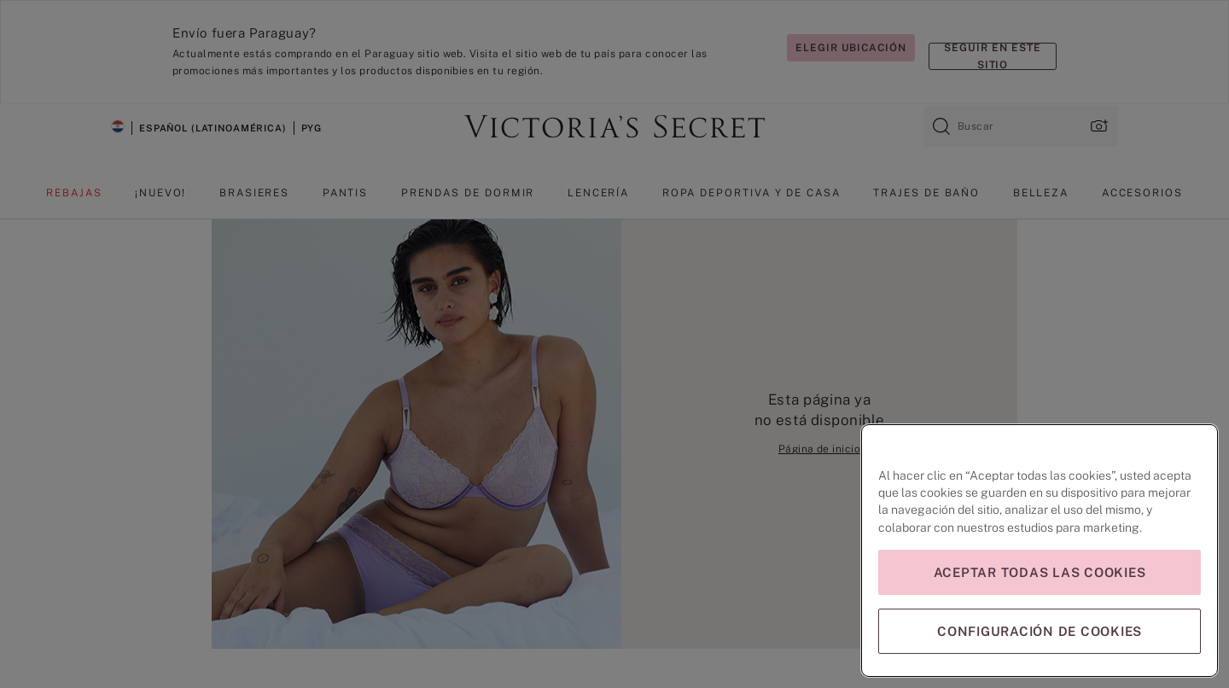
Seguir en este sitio (992, 56)
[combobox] (1020, 126)
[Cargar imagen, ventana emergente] (1097, 126)
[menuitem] (74, 199)
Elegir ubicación (850, 48)
